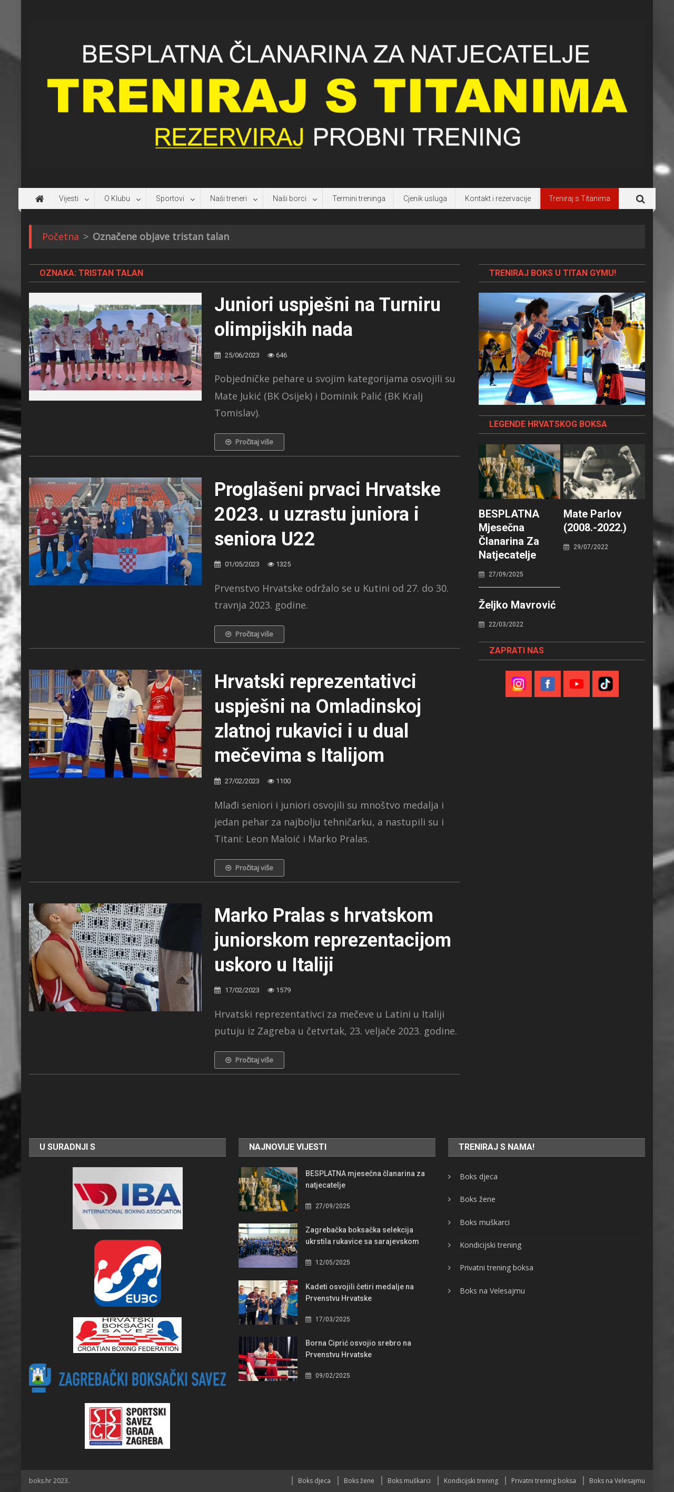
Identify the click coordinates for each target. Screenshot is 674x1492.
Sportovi (170, 198)
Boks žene (477, 1199)
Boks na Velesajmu (492, 1291)
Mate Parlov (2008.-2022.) (595, 521)
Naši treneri (228, 198)
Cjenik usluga (425, 198)
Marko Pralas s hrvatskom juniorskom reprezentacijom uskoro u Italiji (332, 940)
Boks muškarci (485, 1222)
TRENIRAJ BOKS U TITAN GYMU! (552, 273)
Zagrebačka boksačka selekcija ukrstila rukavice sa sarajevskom (362, 1236)
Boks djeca (479, 1176)
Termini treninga (358, 198)
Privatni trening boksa (496, 1267)
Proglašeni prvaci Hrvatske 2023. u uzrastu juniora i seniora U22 (327, 514)
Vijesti (68, 198)
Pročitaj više (249, 441)
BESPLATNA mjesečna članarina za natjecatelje (509, 534)
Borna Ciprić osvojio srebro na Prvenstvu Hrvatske (358, 1349)
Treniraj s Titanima (579, 198)
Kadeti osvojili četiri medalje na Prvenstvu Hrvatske (359, 1292)
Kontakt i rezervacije (498, 198)
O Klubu (117, 198)
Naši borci (289, 198)
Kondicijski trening (490, 1245)
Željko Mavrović (517, 605)
